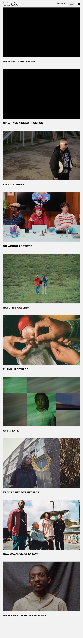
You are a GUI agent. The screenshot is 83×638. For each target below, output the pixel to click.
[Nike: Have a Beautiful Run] (41, 94)
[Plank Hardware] (41, 340)
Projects (61, 3)
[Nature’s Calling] (41, 278)
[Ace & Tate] (41, 401)
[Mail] (71, 4)
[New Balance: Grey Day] (41, 525)
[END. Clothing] (41, 155)
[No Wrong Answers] (41, 217)
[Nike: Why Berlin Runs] (41, 32)
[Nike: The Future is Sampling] (41, 586)
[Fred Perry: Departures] (41, 463)
